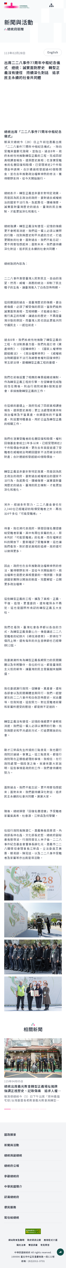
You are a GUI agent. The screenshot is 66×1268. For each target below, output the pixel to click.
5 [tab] (36, 1109)
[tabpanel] (33, 1070)
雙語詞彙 (33, 1244)
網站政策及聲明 (16, 1239)
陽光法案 (21, 1244)
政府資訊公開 (34, 1239)
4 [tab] (29, 1109)
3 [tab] (21, 1109)
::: (2, 2)
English (52, 52)
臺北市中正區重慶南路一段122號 (38, 1256)
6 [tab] (43, 1109)
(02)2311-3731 (36, 1260)
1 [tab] (7, 1109)
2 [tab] (14, 1109)
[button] (60, 1252)
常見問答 (45, 1244)
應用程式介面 (51, 1239)
